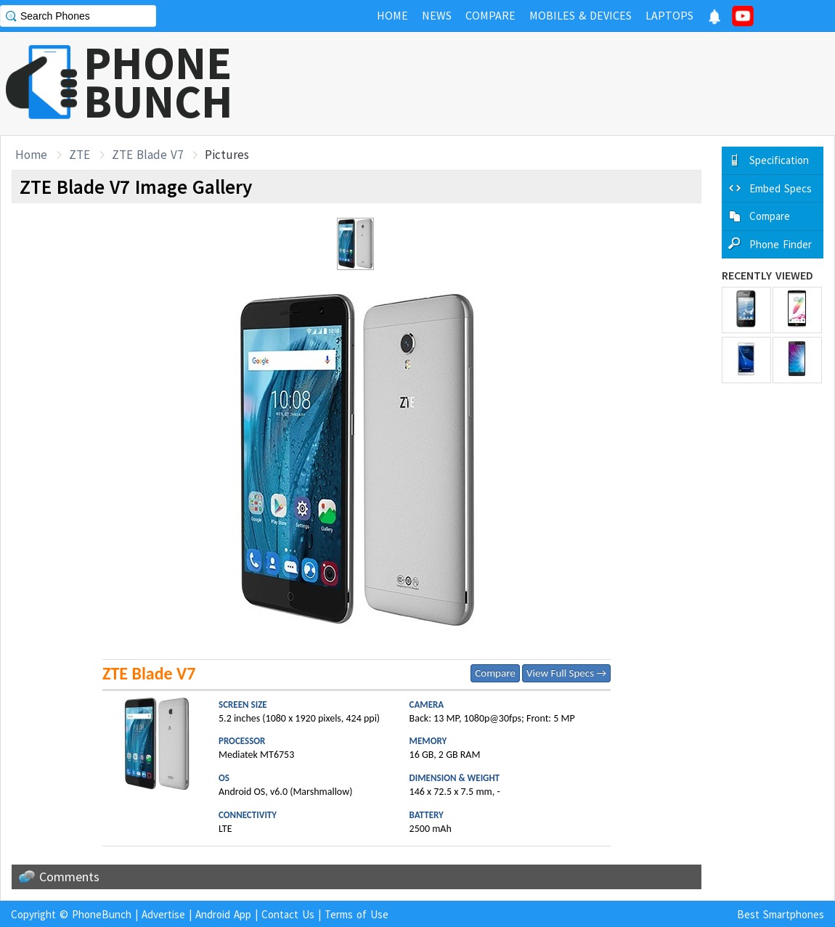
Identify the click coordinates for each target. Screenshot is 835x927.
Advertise (163, 914)
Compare (495, 672)
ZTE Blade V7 (147, 155)
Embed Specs (780, 188)
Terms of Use (356, 914)
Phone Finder (780, 244)
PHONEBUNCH (158, 82)
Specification (779, 160)
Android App (223, 914)
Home (31, 155)
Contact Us (287, 914)
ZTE (79, 155)
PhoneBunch (101, 914)
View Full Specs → (566, 672)
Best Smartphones (780, 914)
